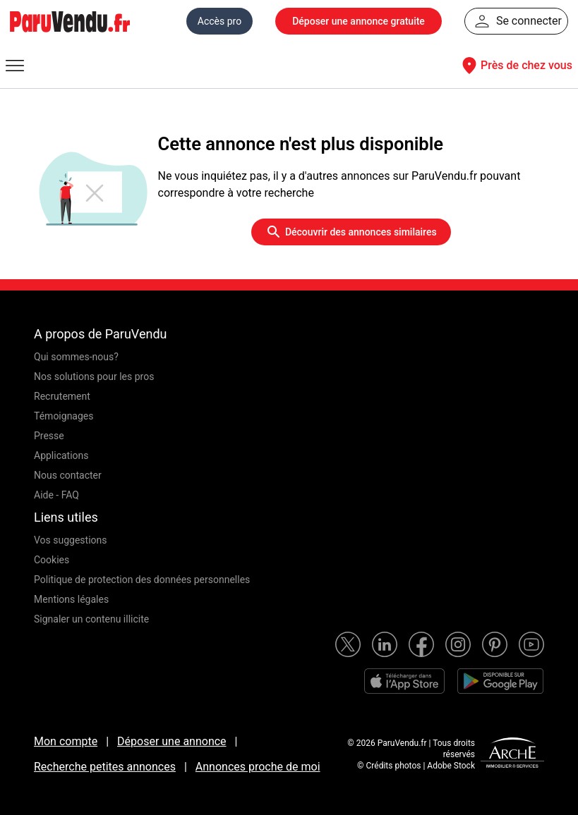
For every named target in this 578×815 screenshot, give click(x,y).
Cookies (51, 559)
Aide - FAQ (56, 495)
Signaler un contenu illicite (91, 619)
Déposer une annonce (172, 741)
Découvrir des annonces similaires (351, 231)
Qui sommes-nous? (76, 356)
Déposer (358, 21)
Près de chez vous (515, 65)
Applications (61, 455)
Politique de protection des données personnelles (142, 579)
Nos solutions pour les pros (94, 376)
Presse (49, 435)
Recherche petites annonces (105, 766)
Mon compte (65, 741)
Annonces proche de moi (257, 766)
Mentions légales (71, 599)
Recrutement (62, 396)
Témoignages (64, 416)
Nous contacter (68, 475)
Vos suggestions (70, 540)
